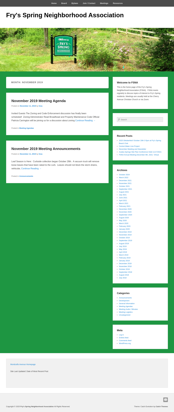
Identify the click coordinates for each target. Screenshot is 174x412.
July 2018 (123, 278)
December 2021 (125, 180)
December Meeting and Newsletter (132, 149)
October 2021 (124, 186)
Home (54, 3)
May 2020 (123, 220)
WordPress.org (125, 343)
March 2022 (123, 177)
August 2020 (124, 218)
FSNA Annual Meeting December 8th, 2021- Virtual (139, 155)
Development (124, 301)
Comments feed (125, 340)
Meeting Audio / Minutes (128, 309)
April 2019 (123, 252)
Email (165, 399)
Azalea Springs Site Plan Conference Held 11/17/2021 (140, 152)
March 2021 (123, 203)
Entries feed (123, 338)
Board (64, 3)
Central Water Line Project (129, 146)
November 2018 (125, 266)
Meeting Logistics (126, 312)
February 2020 (124, 226)
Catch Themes (162, 406)
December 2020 (125, 209)
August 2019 (124, 243)
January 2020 (124, 229)
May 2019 (123, 249)
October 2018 (124, 269)
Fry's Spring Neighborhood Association (65, 15)
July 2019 (123, 246)
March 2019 (123, 255)
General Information (127, 303)
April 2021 (123, 200)
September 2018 (125, 272)
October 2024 (124, 175)
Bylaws (75, 3)
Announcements (26, 176)
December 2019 (125, 232)
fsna (40, 106)
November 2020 (125, 212)
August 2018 (124, 275)
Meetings (104, 3)
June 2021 (123, 198)
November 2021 (125, 183)
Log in (121, 335)
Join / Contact (89, 3)
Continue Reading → (85, 120)
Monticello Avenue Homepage (23, 364)
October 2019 (124, 238)
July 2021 (123, 195)
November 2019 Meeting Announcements (45, 149)
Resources (118, 3)
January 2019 (124, 261)
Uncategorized (124, 315)
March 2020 (123, 223)
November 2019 (125, 235)
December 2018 (125, 263)
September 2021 (125, 189)
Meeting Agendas (26, 128)
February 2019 (124, 258)
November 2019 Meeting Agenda (38, 101)
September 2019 (125, 240)
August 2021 (124, 192)
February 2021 (124, 206)
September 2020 (125, 215)
